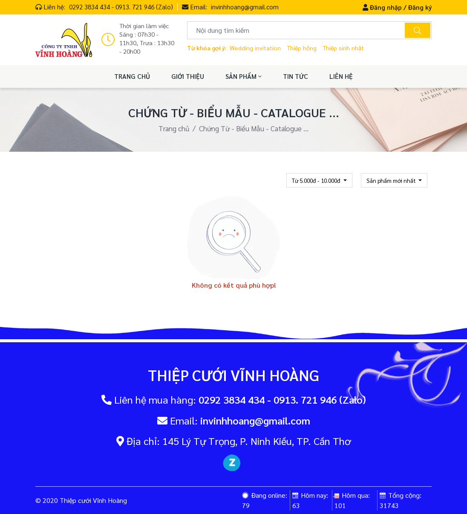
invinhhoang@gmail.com (245, 7)
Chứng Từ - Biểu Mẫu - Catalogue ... (253, 128)
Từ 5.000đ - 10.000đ (317, 180)
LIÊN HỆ (341, 76)
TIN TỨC (295, 76)
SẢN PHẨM (243, 76)
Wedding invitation (255, 48)
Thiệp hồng (302, 48)
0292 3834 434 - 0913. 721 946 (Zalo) (121, 7)
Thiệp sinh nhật (343, 48)
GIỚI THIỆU (187, 76)
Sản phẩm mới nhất (391, 180)
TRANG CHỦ (132, 76)
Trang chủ (174, 128)
